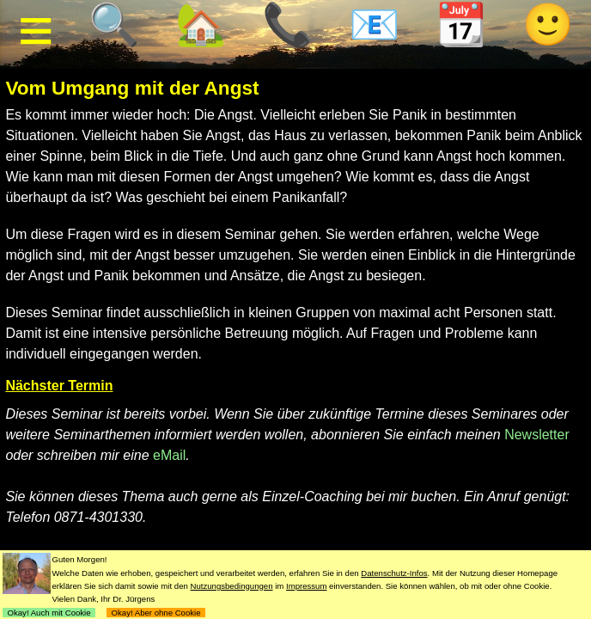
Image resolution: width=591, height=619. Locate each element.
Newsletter (537, 434)
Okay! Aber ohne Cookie (156, 612)
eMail (169, 455)
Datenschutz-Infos (394, 573)
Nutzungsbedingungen (232, 586)
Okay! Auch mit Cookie (49, 612)
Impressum (306, 586)
